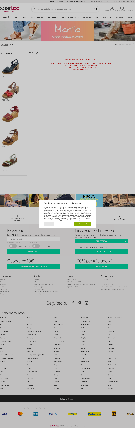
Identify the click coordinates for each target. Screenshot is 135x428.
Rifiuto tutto (49, 224)
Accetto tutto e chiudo (82, 224)
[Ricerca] (95, 9)
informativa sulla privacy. (76, 220)
